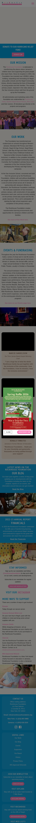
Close (8, 432)
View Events (24, 432)
